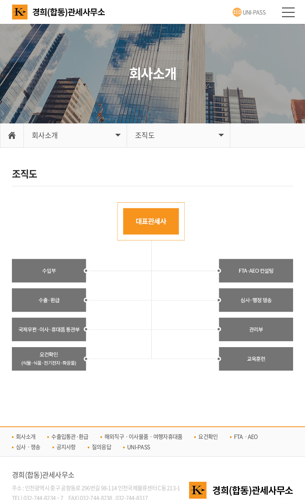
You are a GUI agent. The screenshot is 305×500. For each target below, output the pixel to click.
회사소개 (45, 135)
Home (11, 135)
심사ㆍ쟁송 (28, 447)
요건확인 (208, 436)
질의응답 (101, 447)
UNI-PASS (254, 12)
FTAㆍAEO (246, 436)
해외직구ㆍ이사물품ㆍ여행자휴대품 (143, 436)
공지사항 (66, 447)
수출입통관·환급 (69, 436)
